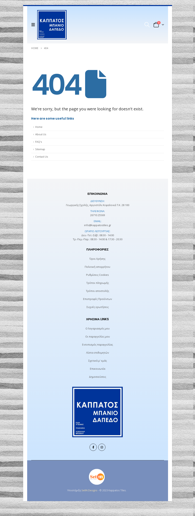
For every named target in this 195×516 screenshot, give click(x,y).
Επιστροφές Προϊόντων (97, 299)
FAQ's (38, 142)
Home (38, 127)
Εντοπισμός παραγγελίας (97, 344)
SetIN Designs (89, 490)
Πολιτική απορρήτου (97, 267)
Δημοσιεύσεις (97, 377)
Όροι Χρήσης (97, 259)
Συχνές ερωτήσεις (98, 307)
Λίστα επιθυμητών (97, 352)
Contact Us (41, 156)
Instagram (101, 447)
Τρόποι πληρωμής (97, 283)
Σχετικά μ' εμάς (97, 360)
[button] (34, 24)
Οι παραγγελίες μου (97, 336)
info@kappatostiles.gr (97, 225)
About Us (40, 134)
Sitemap (40, 149)
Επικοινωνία (97, 368)
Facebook (93, 447)
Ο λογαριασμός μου (98, 328)
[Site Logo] (52, 24)
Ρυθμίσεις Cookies (97, 275)
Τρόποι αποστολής (97, 291)
